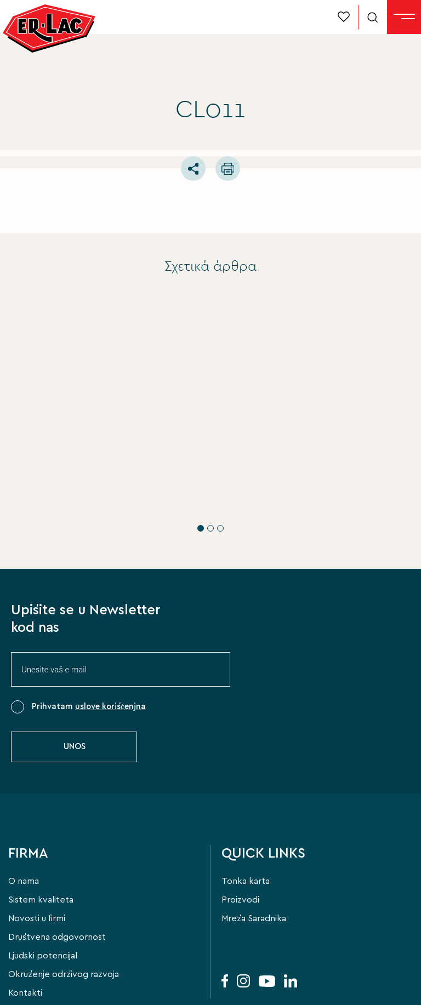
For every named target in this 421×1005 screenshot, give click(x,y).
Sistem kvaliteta (40, 845)
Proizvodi (240, 845)
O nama (23, 826)
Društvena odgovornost (57, 882)
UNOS (75, 692)
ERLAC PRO (28, 440)
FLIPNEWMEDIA (64, 989)
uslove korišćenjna (110, 652)
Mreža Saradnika (253, 863)
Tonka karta (245, 826)
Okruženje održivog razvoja (63, 919)
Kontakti (25, 938)
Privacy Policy (197, 977)
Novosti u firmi (36, 863)
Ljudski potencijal (42, 900)
